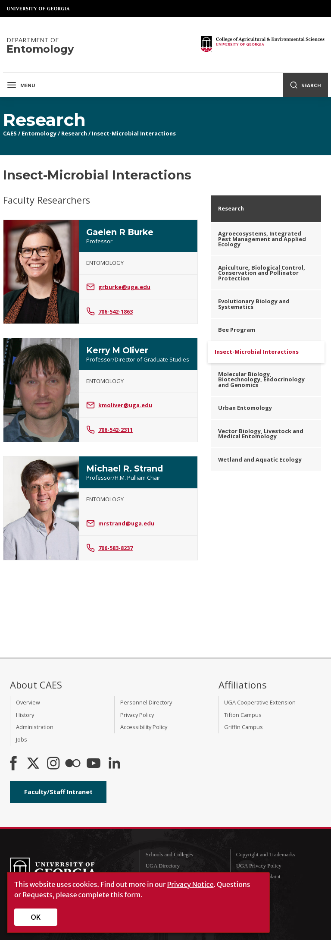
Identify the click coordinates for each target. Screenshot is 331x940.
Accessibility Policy (143, 727)
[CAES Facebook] (13, 764)
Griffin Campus (243, 727)
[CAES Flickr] (72, 764)
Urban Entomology (245, 408)
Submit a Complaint (258, 877)
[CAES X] (34, 764)
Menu (20, 85)
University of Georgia (39, 8)
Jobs (21, 739)
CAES (10, 133)
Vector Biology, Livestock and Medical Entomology (260, 433)
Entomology (39, 133)
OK (36, 917)
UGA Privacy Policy (258, 866)
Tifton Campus (243, 715)
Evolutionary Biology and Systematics (254, 304)
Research (74, 133)
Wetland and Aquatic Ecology (260, 459)
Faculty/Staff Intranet (58, 792)
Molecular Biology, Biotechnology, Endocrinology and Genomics (261, 379)
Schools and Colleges (169, 855)
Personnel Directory (146, 702)
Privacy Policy (137, 715)
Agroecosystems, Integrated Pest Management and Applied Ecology (262, 238)
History (25, 715)
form (133, 894)
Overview (28, 702)
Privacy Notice (190, 884)
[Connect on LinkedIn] (114, 764)
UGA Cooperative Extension (260, 702)
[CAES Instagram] (53, 764)
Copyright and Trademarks (265, 855)
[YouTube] (93, 764)
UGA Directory (163, 866)
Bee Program (236, 329)
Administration (34, 727)
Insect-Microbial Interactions (134, 133)
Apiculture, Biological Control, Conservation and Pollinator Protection (261, 273)
